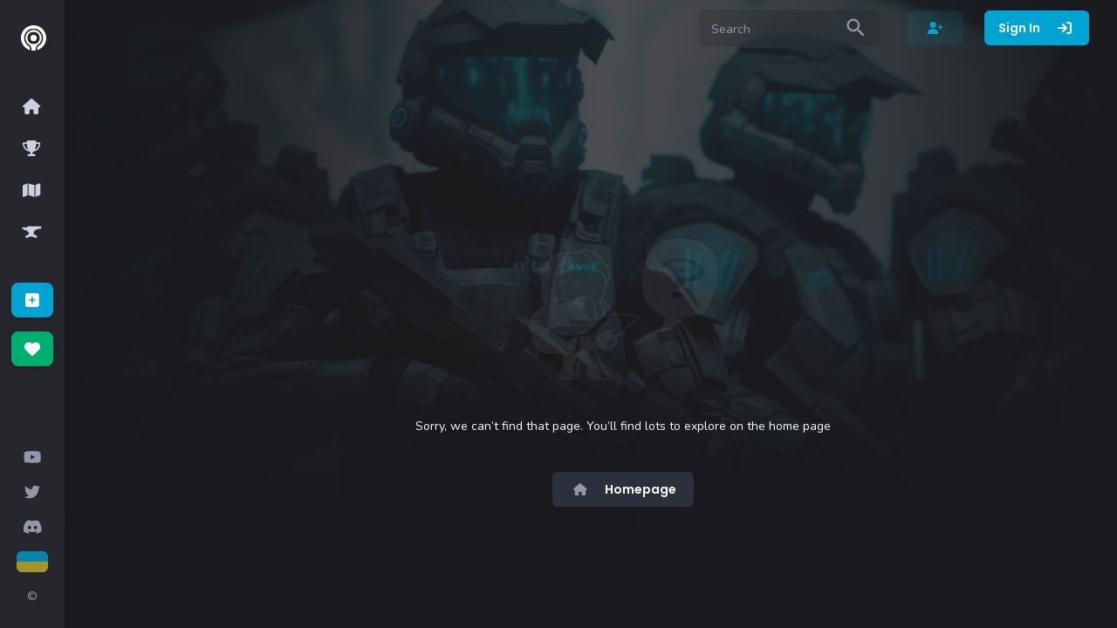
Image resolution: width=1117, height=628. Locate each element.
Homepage (623, 489)
